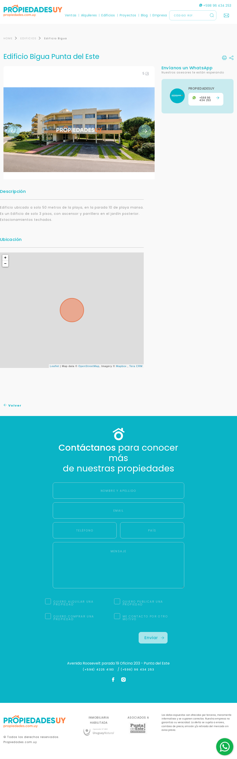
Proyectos (128, 15)
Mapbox (121, 366)
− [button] (5, 264)
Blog (144, 15)
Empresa (160, 15)
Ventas (70, 15)
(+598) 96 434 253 (137, 669)
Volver (13, 406)
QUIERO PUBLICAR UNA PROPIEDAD (143, 603)
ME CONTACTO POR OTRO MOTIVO (145, 618)
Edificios (108, 15)
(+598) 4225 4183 (99, 669)
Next (145, 131)
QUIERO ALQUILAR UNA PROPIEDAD (73, 603)
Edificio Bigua (55, 39)
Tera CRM (136, 366)
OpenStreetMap (89, 366)
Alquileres (89, 15)
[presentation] (88, 641)
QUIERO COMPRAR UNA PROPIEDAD (73, 618)
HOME (8, 39)
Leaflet (54, 366)
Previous (13, 131)
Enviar (154, 638)
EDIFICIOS (28, 39)
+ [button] (5, 258)
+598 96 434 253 (215, 5)
